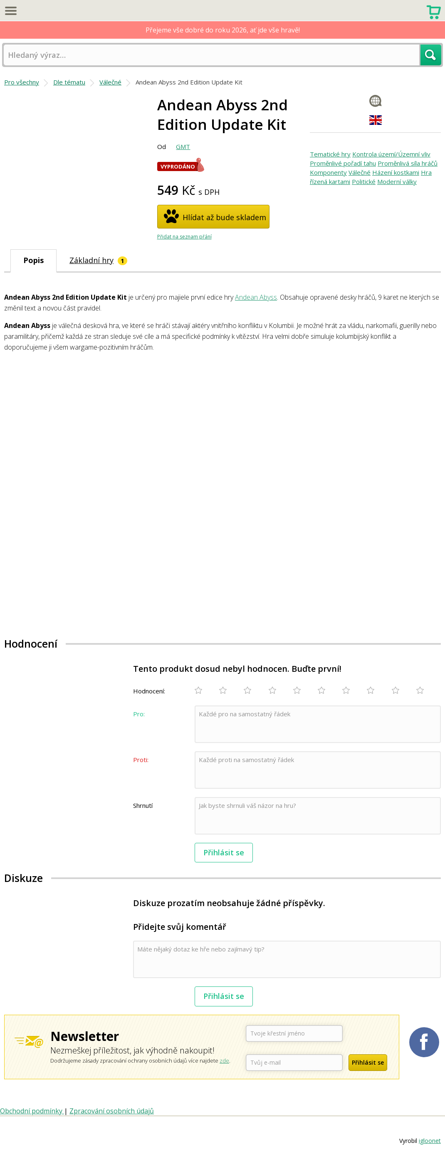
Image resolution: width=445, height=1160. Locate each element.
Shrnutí (143, 805)
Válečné (110, 82)
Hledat (430, 55)
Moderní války (397, 181)
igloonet (430, 1141)
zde (224, 1060)
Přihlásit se (223, 852)
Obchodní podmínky (32, 1110)
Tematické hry (330, 154)
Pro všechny (21, 82)
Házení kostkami (395, 172)
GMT (183, 146)
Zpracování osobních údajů (111, 1110)
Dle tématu (69, 82)
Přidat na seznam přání (184, 236)
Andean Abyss (256, 297)
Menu (10, 10)
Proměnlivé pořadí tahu (343, 163)
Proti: (140, 759)
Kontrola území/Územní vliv (391, 154)
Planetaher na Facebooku (424, 1042)
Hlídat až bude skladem (224, 217)
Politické (364, 181)
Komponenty (328, 172)
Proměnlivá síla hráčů (408, 163)
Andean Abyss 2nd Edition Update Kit (189, 82)
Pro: (139, 714)
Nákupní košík (433, 11)
